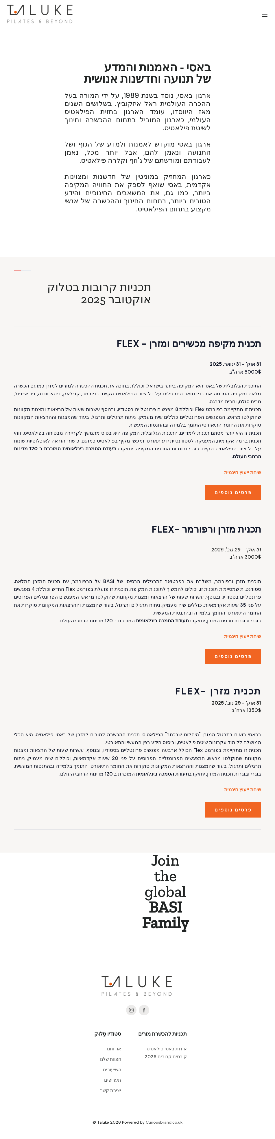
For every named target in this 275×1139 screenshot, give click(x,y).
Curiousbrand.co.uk (164, 1122)
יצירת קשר (110, 1090)
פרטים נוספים (233, 492)
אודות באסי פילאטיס (167, 1049)
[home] (40, 14)
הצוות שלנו (110, 1059)
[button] (264, 14)
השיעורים (112, 1070)
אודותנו (114, 1049)
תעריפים (112, 1080)
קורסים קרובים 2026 (166, 1057)
